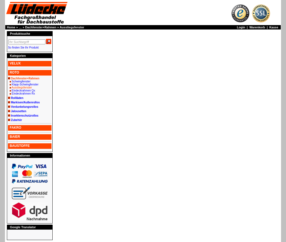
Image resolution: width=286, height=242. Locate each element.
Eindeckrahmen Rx (23, 93)
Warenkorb (257, 27)
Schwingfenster (21, 81)
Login (241, 27)
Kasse (273, 27)
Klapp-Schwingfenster (25, 84)
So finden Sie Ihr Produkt (23, 47)
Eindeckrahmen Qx (23, 90)
